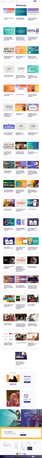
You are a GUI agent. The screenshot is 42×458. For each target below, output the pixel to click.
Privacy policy (22, 448)
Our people (16, 446)
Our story (16, 445)
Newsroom (22, 446)
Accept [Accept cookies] (33, 456)
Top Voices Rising (23, 450)
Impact (22, 444)
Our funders (16, 448)
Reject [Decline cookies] (36, 456)
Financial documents (23, 449)
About (10, 1)
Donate (22, 447)
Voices (22, 445)
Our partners (16, 447)
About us (16, 444)
